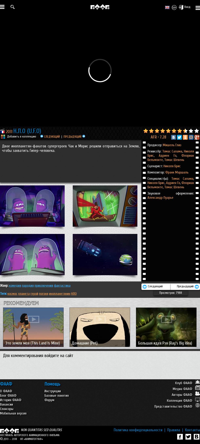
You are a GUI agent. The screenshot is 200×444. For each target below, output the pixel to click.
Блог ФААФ (8, 395)
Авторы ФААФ (186, 395)
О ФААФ (6, 391)
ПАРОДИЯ (28, 285)
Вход (185, 7)
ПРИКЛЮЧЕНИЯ (44, 285)
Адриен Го (165, 155)
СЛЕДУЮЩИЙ (50, 136)
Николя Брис (172, 166)
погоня (43, 294)
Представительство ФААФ (177, 406)
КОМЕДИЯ (15, 285)
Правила (175, 430)
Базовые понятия (56, 395)
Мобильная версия (13, 413)
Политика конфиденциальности (139, 430)
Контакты (192, 430)
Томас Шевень (173, 160)
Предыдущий (188, 286)
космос (12, 294)
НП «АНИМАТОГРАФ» (31, 439)
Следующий (152, 286)
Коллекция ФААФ (183, 401)
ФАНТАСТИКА (62, 285)
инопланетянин (59, 294)
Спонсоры (6, 409)
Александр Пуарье (160, 198)
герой (34, 294)
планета (24, 294)
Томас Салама (172, 151)
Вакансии (6, 404)
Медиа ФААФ (186, 389)
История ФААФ (10, 400)
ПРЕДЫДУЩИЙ (74, 136)
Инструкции (52, 391)
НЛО (74, 294)
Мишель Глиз (172, 145)
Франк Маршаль (176, 172)
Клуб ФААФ (187, 383)
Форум (49, 400)
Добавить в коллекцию (21, 136)
